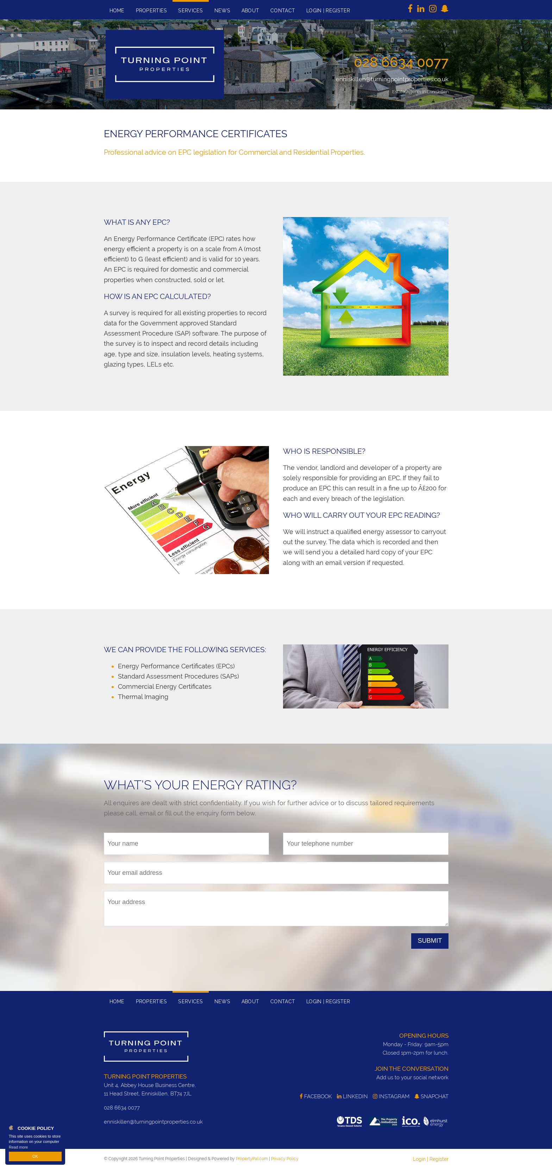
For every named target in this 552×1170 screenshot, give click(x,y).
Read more (18, 1147)
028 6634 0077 (401, 62)
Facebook (316, 1096)
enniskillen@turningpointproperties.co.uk (392, 79)
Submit (430, 940)
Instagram (391, 1096)
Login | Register (430, 1159)
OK (35, 1156)
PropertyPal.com (252, 1158)
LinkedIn (352, 1096)
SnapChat (431, 1096)
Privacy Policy (285, 1158)
